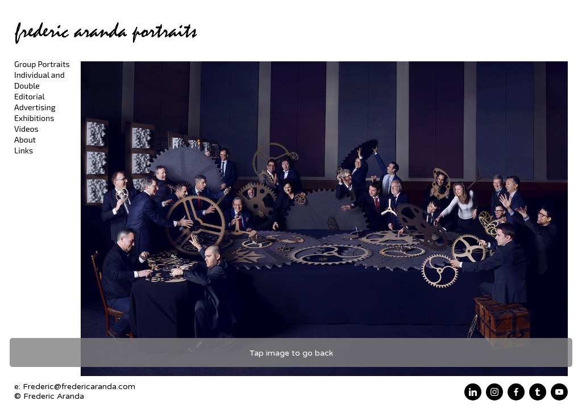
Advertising (35, 107)
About (25, 139)
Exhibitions (34, 118)
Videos (26, 128)
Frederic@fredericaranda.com (79, 386)
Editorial (29, 96)
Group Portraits (42, 64)
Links (23, 150)
